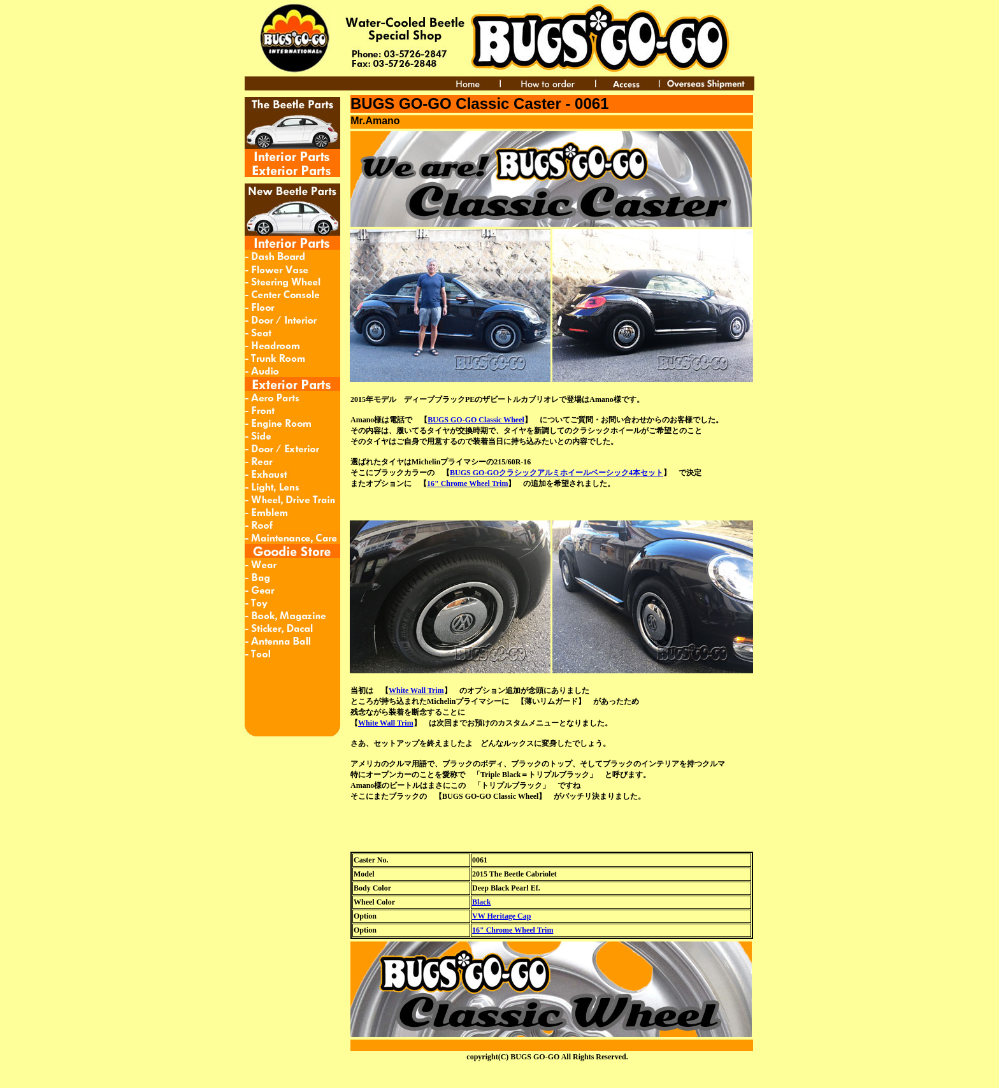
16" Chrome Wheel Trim (467, 483)
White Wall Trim (416, 690)
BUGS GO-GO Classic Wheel (476, 419)
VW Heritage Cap (501, 916)
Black (481, 902)
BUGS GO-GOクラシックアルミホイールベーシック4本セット (556, 472)
